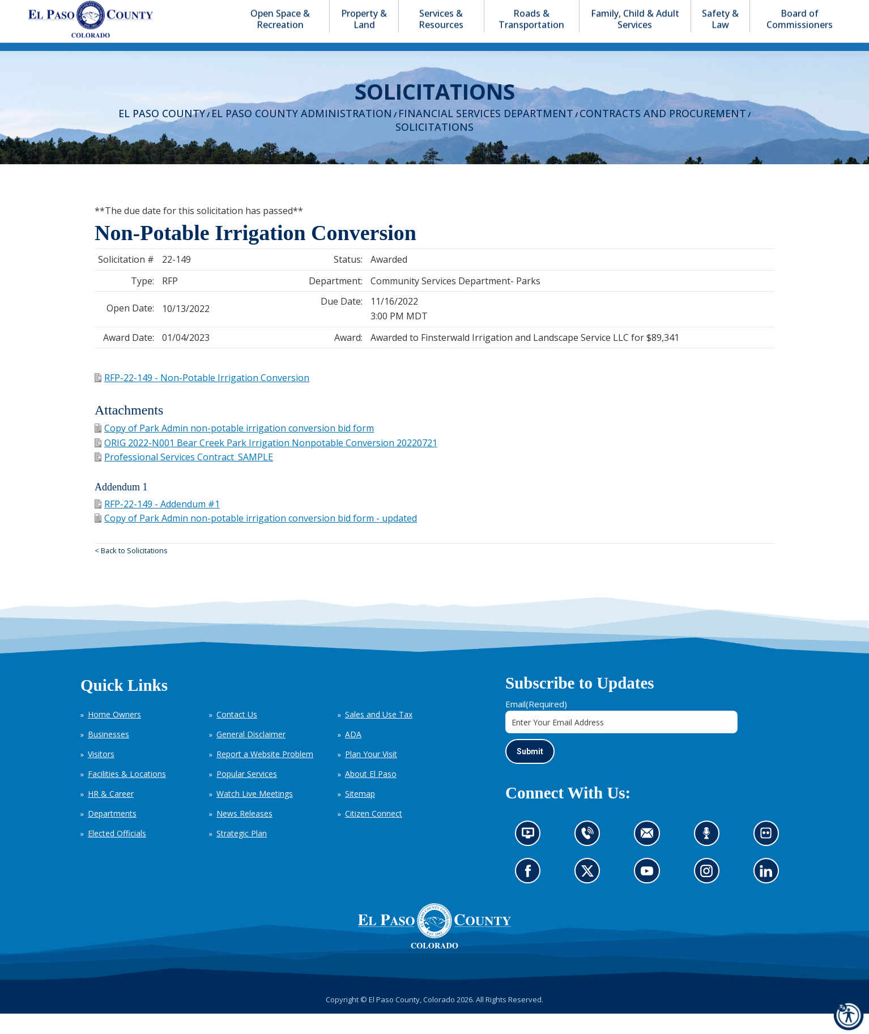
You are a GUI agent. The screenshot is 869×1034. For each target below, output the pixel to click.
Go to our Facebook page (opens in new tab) (531, 895)
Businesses (108, 754)
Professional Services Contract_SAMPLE (184, 477)
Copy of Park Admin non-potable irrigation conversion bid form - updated (256, 538)
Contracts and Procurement (663, 133)
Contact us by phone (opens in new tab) (590, 857)
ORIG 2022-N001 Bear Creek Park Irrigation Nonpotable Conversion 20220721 (266, 463)
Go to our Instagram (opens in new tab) (710, 895)
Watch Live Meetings (254, 814)
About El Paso (371, 794)
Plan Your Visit (371, 774)
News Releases (244, 833)
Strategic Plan (241, 853)
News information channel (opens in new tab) (531, 857)
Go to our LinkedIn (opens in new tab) (769, 895)
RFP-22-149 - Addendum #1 (157, 524)
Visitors (101, 774)
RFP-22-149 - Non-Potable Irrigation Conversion (202, 398)
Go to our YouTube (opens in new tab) (650, 895)
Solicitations (434, 147)
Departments (112, 833)
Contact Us (236, 734)
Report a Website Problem (264, 774)
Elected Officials (117, 853)
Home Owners (114, 734)
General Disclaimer (251, 754)
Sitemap (360, 814)
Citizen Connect (373, 833)
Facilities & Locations (127, 794)
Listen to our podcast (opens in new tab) (709, 857)
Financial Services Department (485, 133)
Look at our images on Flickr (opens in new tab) (769, 857)
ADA (353, 754)
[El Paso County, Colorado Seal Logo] (434, 946)
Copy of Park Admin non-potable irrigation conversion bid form (234, 448)
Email (536, 724)
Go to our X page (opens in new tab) (590, 895)
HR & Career (111, 814)
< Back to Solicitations (131, 571)
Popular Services (246, 794)
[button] (796, 10)
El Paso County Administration (301, 133)
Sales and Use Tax (378, 734)
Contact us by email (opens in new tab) (650, 857)
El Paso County (161, 133)
